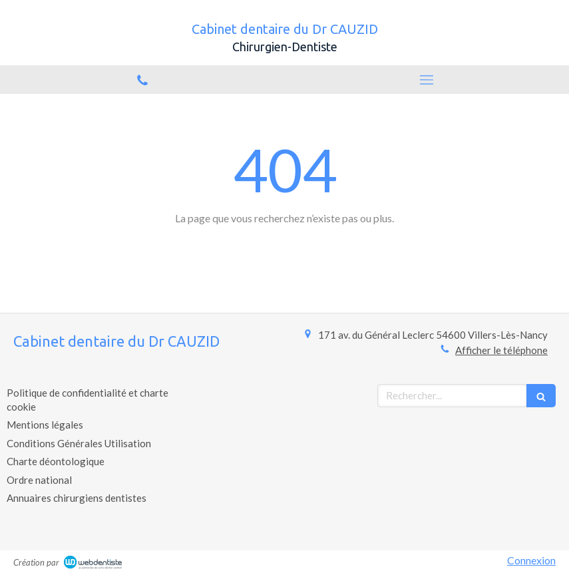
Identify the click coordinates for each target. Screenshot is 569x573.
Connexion (531, 560)
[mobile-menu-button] (427, 80)
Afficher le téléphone (501, 350)
